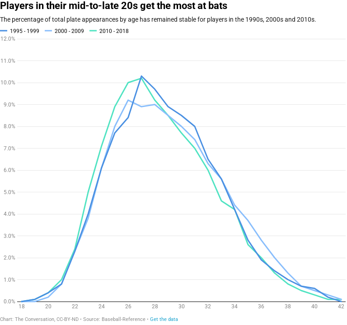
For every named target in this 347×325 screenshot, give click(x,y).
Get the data (164, 319)
